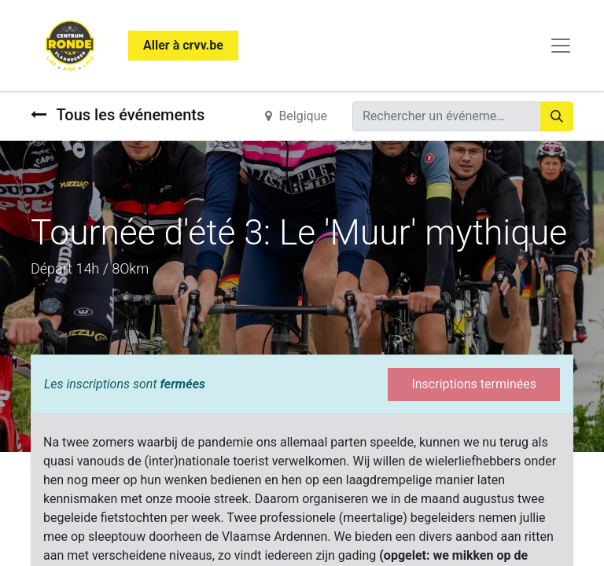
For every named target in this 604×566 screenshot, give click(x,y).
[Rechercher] (556, 116)
